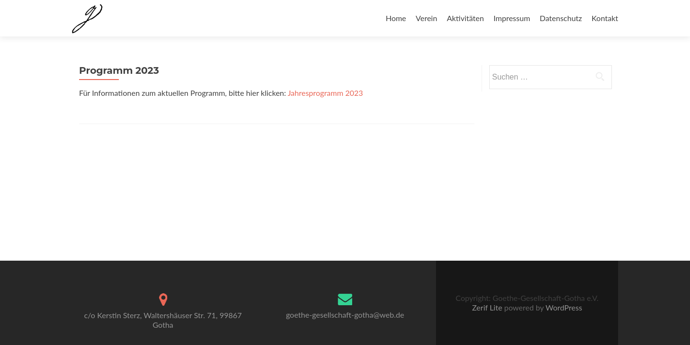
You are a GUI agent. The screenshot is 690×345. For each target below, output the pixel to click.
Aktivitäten (465, 18)
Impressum (512, 18)
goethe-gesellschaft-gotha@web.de (345, 314)
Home (396, 18)
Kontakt (605, 18)
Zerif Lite (488, 307)
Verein (426, 18)
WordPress (563, 307)
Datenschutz (561, 18)
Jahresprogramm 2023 (325, 92)
